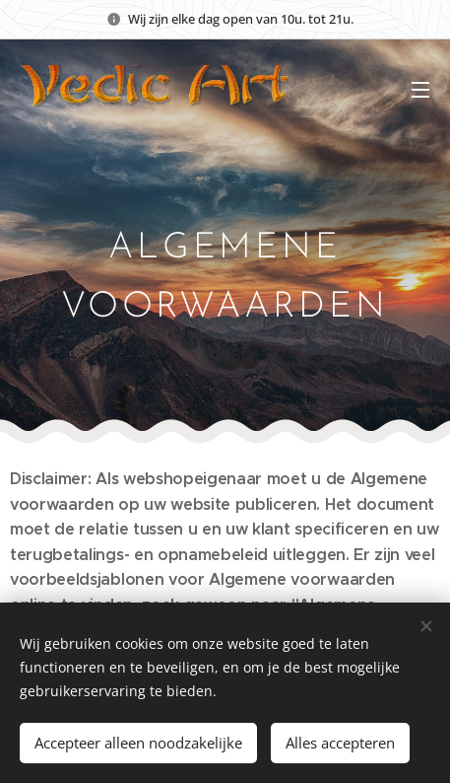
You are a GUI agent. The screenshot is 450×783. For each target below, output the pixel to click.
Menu (420, 90)
